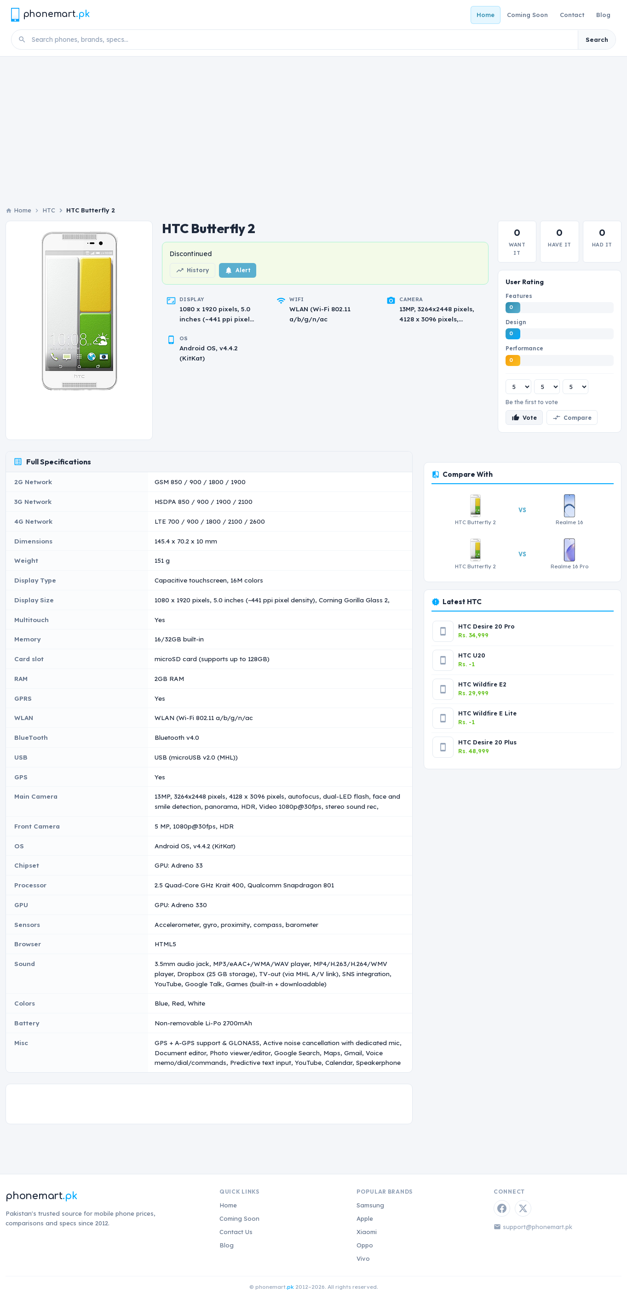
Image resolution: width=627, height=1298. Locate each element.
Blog (603, 14)
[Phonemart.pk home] (50, 14)
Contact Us (236, 1231)
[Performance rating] (575, 386)
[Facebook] (502, 1208)
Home (486, 14)
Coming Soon (527, 14)
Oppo (365, 1245)
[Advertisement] (314, 125)
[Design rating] (547, 386)
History (192, 270)
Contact (572, 14)
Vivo (363, 1258)
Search (597, 39)
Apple (365, 1218)
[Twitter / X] (523, 1208)
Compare (572, 417)
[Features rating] (518, 386)
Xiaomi (367, 1231)
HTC (48, 210)
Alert (237, 270)
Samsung (370, 1205)
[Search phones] (302, 39)
